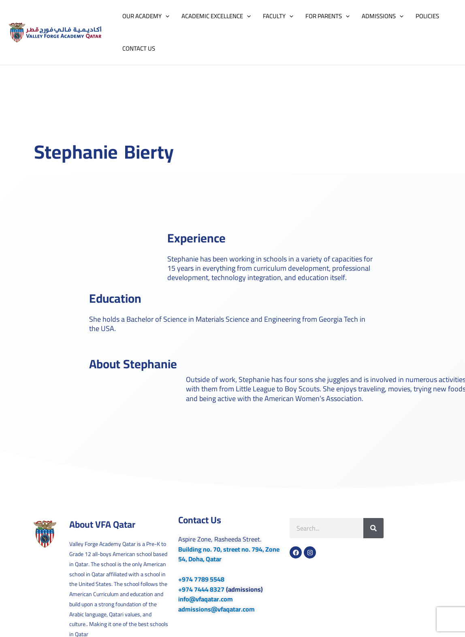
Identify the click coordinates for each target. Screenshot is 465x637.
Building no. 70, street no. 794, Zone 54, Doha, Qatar (228, 554)
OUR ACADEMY (145, 16)
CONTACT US (138, 48)
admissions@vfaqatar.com (216, 609)
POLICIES (427, 16)
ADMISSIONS (382, 16)
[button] (165, 16)
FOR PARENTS (327, 16)
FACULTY (278, 16)
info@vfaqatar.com (205, 599)
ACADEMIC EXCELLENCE (216, 16)
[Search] (373, 528)
